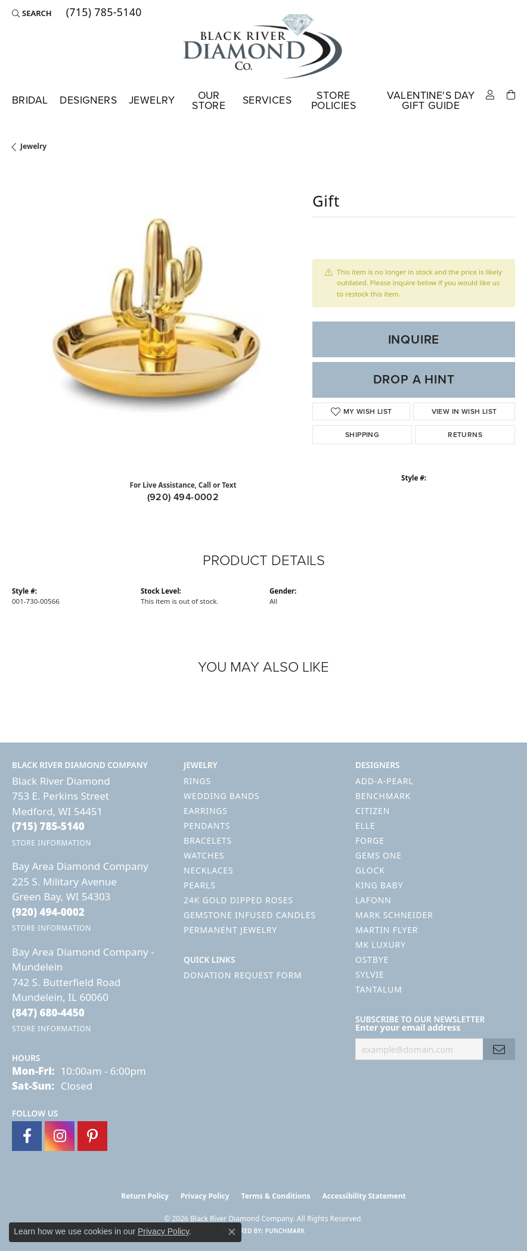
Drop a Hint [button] (414, 379)
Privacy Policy (205, 1196)
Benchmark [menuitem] (383, 795)
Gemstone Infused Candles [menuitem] (250, 915)
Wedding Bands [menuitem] (221, 795)
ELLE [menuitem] (365, 825)
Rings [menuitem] (197, 781)
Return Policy (145, 1196)
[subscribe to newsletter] (499, 1049)
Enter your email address (407, 1027)
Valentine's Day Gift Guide (431, 101)
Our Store (208, 101)
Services (267, 100)
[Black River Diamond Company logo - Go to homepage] (263, 46)
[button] (32, 13)
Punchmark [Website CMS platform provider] (285, 1231)
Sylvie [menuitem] (369, 974)
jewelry (33, 146)
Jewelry (152, 100)
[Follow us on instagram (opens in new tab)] (60, 1136)
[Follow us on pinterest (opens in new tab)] (92, 1136)
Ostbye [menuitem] (372, 959)
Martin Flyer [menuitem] (386, 929)
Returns (465, 434)
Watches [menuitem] (204, 855)
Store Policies (333, 101)
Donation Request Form (243, 975)
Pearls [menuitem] (200, 885)
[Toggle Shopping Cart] (511, 94)
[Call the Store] (48, 826)
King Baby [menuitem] (379, 885)
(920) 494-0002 (183, 497)
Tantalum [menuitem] (378, 989)
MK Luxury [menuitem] (380, 944)
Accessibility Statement (363, 1196)
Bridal (30, 100)
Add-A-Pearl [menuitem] (384, 781)
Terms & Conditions (276, 1196)
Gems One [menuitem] (378, 855)
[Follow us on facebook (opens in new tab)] (27, 1136)
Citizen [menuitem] (372, 810)
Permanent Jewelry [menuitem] (230, 929)
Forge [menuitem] (370, 840)
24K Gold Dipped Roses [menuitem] (238, 900)
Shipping (362, 434)
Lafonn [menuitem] (373, 900)
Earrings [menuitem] (206, 810)
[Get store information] (51, 843)
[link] (103, 13)
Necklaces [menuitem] (208, 870)
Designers (88, 100)
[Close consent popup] (231, 1232)
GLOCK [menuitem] (370, 870)
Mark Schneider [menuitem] (394, 915)
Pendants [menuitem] (207, 825)
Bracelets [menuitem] (208, 840)
